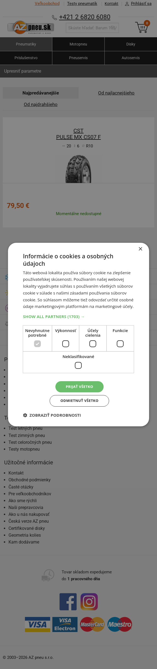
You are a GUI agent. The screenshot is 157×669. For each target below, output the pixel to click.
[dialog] (78, 334)
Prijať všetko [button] (79, 386)
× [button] (140, 248)
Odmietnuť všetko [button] (79, 401)
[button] (78, 315)
